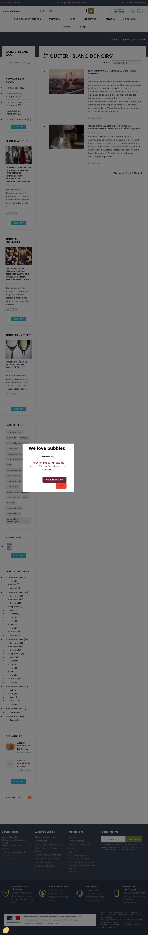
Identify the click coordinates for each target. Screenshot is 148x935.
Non (61, 485)
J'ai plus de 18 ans (54, 479)
